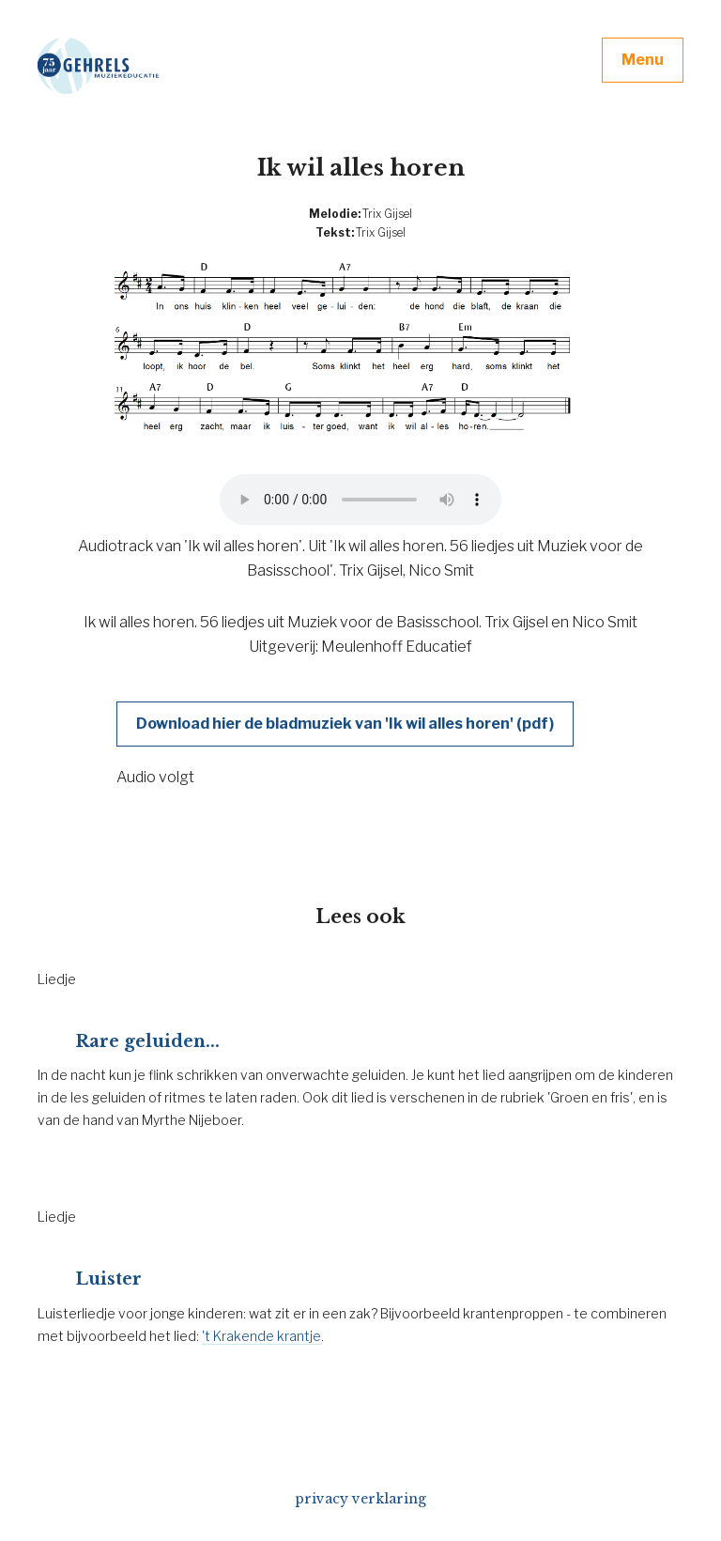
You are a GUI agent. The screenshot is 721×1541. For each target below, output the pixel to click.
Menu (642, 60)
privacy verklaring (360, 1498)
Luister (108, 1279)
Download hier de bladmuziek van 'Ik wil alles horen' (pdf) (345, 723)
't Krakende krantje (261, 1336)
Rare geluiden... (147, 1041)
